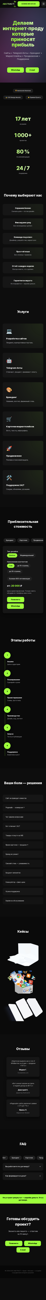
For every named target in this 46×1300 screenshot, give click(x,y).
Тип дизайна (12, 552)
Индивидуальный (27, 556)
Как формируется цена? (23, 1177)
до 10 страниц (22, 566)
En (15, 6)
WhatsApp (15, 70)
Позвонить (15, 600)
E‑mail (32, 70)
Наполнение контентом (17, 563)
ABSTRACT (8, 4)
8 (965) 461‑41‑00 (29, 4)
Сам (10, 566)
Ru (15, 1)
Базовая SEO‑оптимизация (19, 579)
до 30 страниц (14, 572)
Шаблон (12, 556)
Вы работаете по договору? (23, 1167)
